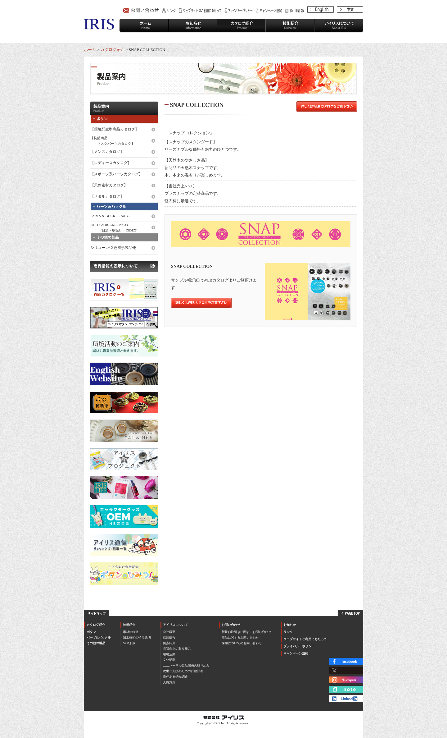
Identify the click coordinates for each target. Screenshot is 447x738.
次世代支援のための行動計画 (183, 671)
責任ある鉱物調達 (175, 676)
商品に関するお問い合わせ (240, 637)
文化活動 (169, 660)
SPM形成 (129, 643)
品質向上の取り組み (177, 648)
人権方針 (169, 682)
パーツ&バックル (99, 637)
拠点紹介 (169, 643)
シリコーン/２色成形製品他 (113, 248)
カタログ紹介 (112, 49)
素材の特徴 (130, 632)
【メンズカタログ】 (107, 152)
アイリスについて (175, 624)
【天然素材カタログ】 (109, 185)
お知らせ (289, 624)
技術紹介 (129, 624)
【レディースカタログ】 (110, 163)
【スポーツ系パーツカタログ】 (116, 174)
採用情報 (169, 637)
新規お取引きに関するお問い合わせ (246, 632)
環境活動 (169, 654)
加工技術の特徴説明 (137, 637)
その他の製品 (96, 643)
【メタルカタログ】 (107, 196)
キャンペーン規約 (295, 653)
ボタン (91, 632)
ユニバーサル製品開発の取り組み (186, 665)
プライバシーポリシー (298, 646)
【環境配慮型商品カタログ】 (114, 129)
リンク (288, 632)
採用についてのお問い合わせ (242, 643)
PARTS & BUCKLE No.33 (109, 216)
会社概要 (169, 632)
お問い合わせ (231, 624)
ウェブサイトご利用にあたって (305, 639)
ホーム (90, 49)
